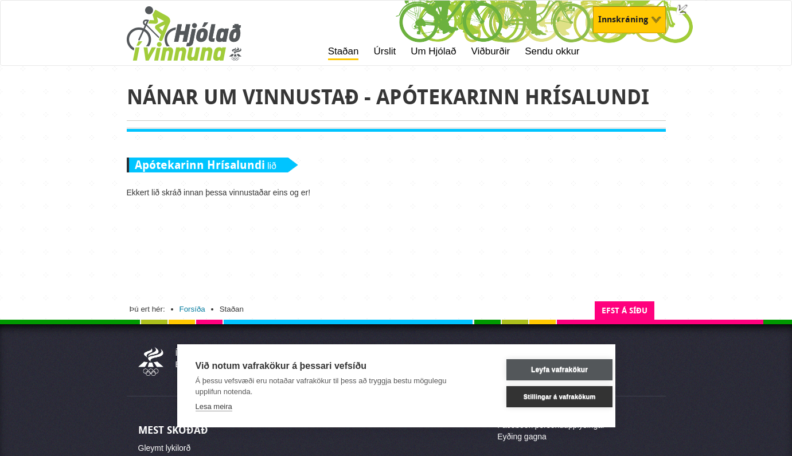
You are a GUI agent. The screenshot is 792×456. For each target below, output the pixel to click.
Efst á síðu (624, 311)
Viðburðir (490, 51)
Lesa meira (214, 406)
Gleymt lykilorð (164, 448)
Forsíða (192, 309)
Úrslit (384, 51)
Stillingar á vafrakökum (542, 396)
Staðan (343, 51)
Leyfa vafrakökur (541, 369)
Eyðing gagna (522, 436)
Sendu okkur (552, 51)
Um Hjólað (433, 51)
